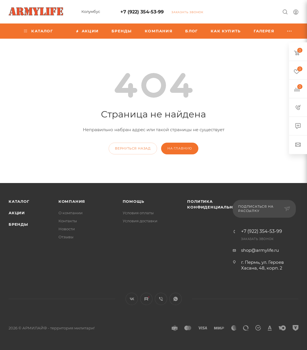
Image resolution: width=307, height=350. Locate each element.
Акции (17, 213)
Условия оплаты (138, 213)
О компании (70, 213)
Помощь (133, 201)
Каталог (19, 201)
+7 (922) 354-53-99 (142, 12)
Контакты (67, 221)
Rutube (146, 299)
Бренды (18, 224)
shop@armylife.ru (260, 250)
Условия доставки (140, 221)
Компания (71, 201)
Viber (161, 299)
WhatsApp (175, 299)
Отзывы (65, 237)
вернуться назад (133, 148)
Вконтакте (132, 299)
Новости (66, 229)
